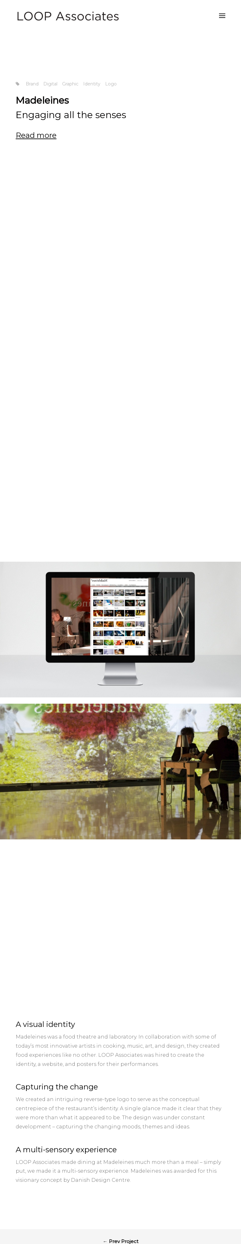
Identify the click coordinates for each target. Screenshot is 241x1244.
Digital (50, 84)
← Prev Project (120, 1136)
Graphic (70, 84)
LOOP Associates (120, 949)
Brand (32, 84)
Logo (111, 84)
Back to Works (120, 1160)
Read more (36, 135)
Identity (91, 84)
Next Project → (121, 1184)
